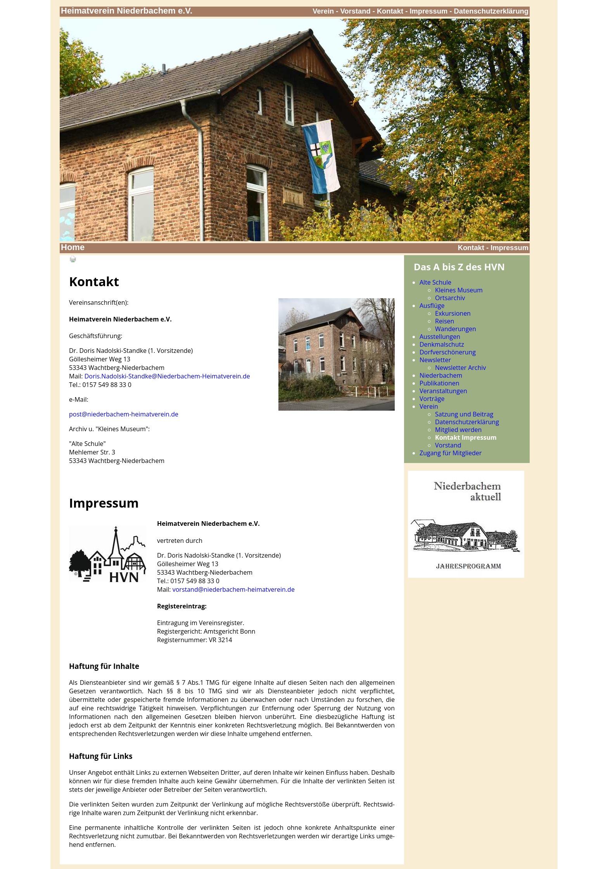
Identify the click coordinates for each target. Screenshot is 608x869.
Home (73, 247)
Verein (323, 11)
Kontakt (390, 11)
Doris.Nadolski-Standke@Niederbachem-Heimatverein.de (167, 376)
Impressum (428, 11)
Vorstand (355, 11)
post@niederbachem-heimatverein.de (123, 414)
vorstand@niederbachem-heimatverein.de (234, 589)
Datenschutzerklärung (491, 11)
